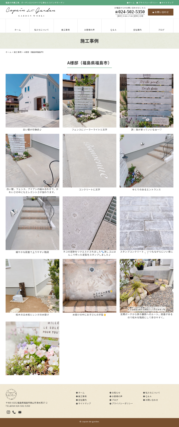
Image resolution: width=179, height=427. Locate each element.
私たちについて (41, 26)
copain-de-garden (90, 421)
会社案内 (137, 26)
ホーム (132, 3)
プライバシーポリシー (148, 3)
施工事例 (65, 26)
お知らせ (116, 392)
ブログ (161, 26)
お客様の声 (89, 26)
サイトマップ (167, 3)
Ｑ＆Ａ (113, 26)
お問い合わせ (160, 12)
